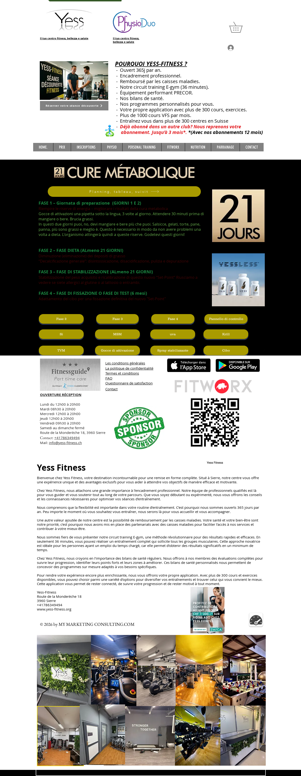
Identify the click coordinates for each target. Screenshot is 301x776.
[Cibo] (226, 350)
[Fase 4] (173, 319)
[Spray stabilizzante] (172, 350)
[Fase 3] (117, 319)
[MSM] (117, 334)
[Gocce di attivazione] (117, 350)
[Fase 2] (61, 319)
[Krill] (226, 334)
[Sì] (61, 334)
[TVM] (61, 350)
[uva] (172, 334)
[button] (241, 27)
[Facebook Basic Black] (264, 351)
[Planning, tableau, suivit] (124, 191)
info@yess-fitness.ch (65, 442)
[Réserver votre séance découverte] (74, 105)
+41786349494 (67, 437)
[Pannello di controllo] (226, 319)
